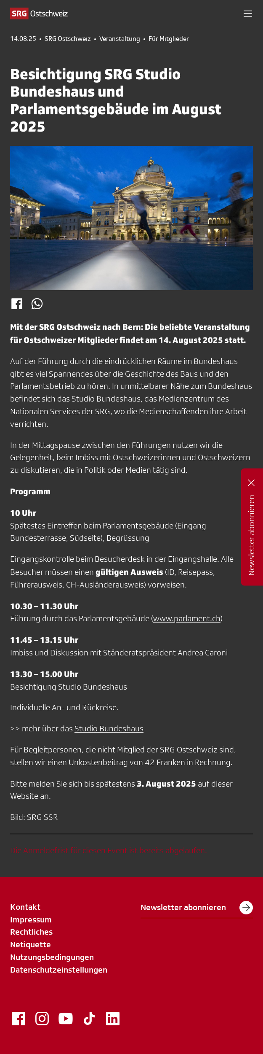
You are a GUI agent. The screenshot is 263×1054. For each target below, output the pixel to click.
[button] (248, 13)
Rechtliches (31, 931)
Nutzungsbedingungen (52, 957)
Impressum (31, 919)
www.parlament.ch (186, 618)
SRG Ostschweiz (68, 39)
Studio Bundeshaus (108, 728)
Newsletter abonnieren (197, 907)
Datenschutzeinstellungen (58, 969)
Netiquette (30, 944)
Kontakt (25, 906)
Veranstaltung (119, 39)
